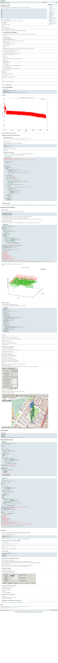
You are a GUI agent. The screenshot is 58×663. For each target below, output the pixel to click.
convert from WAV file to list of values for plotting (10, 589)
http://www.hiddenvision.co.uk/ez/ (16, 657)
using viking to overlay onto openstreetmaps (52, 15)
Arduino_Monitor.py (8, 163)
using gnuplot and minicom (7, 142)
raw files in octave (4, 600)
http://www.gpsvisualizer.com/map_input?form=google (9, 386)
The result (3, 100)
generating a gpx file (5, 326)
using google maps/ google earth (52, 14)
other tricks (3, 578)
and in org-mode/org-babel (52, 8)
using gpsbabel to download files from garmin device (52, 24)
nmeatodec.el (6, 331)
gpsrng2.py (4, 472)
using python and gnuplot (51, 13)
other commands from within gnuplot (9, 34)
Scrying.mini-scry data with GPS (8, 223)
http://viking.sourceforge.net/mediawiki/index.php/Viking (14, 616)
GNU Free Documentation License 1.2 (39, 661)
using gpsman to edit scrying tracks (52, 23)
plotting (3, 0)
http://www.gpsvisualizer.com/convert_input (7, 371)
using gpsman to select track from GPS (9, 635)
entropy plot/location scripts (51, 16)
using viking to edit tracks (51, 21)
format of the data (4, 225)
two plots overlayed (52, 11)
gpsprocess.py (6, 240)
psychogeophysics (52, 1)
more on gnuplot (4, 460)
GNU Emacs (3, 75)
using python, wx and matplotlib (8, 158)
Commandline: (4, 24)
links (2, 654)
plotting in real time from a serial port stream (11, 140)
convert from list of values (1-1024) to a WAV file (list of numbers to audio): (53, 18)
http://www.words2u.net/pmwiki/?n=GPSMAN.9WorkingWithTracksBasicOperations (19, 656)
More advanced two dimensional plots (8, 138)
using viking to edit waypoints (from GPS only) (10, 608)
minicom (27, 144)
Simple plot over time (50, 5)
